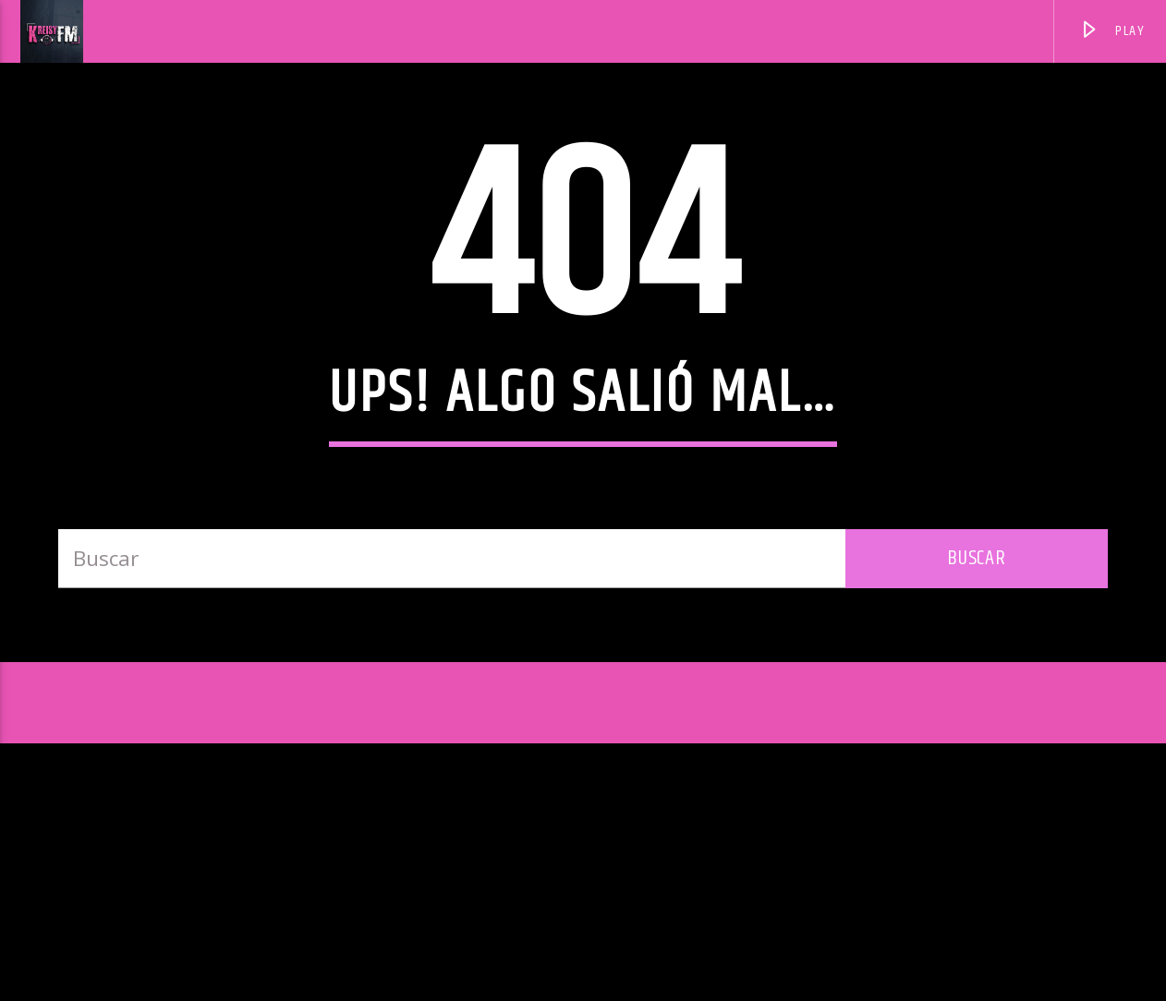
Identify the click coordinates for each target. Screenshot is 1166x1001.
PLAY (1112, 34)
